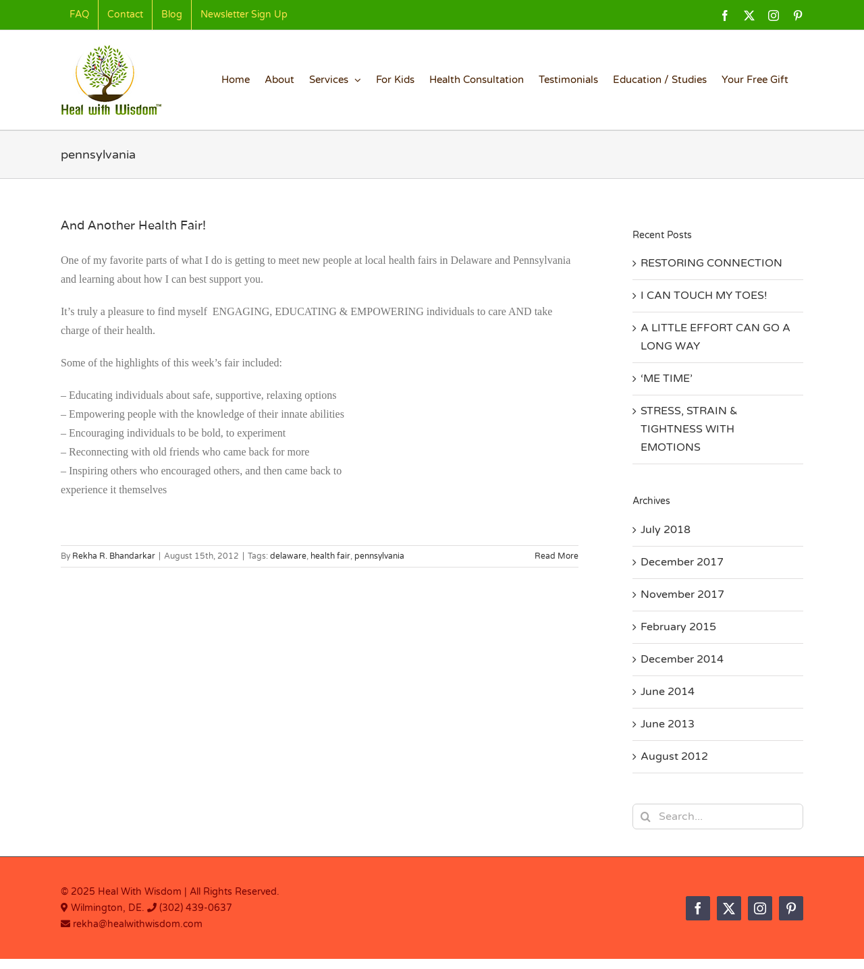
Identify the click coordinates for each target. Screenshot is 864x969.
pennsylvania (379, 556)
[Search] (645, 816)
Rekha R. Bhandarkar (113, 556)
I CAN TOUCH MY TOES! (704, 295)
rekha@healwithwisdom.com (136, 924)
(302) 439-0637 (195, 908)
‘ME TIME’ (667, 378)
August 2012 (674, 756)
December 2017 (682, 562)
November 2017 (682, 594)
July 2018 (666, 529)
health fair (330, 556)
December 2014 (682, 659)
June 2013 (668, 724)
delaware (288, 556)
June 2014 (668, 691)
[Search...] (717, 816)
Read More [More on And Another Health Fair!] (556, 556)
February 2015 (678, 627)
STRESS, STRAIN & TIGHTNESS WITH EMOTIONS (689, 429)
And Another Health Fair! (133, 225)
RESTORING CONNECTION (711, 263)
